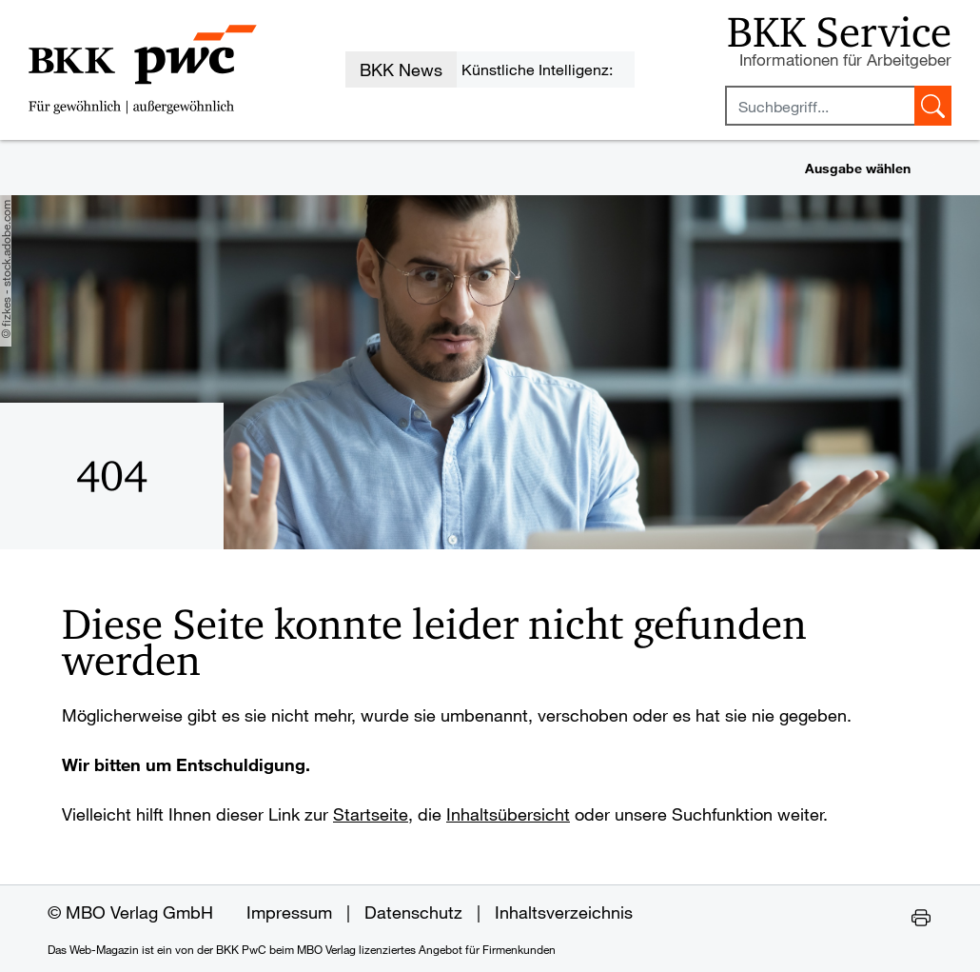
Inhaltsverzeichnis (564, 912)
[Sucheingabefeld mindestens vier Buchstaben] (820, 106)
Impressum (289, 912)
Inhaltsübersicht (508, 813)
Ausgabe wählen (858, 168)
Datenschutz (413, 912)
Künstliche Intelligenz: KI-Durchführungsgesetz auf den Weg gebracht (544, 74)
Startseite (370, 813)
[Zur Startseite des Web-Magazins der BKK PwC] (143, 69)
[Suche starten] (932, 106)
